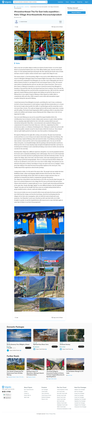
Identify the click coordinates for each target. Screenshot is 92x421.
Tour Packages (45, 389)
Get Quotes (28, 347)
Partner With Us (27, 395)
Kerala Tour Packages (79, 397)
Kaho (17, 63)
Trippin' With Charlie (52, 378)
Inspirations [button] (61, 2)
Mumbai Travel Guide (61, 395)
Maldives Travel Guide (62, 403)
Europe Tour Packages (79, 393)
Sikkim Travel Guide (61, 406)
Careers (25, 391)
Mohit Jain (70, 375)
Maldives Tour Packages (80, 389)
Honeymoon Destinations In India (64, 408)
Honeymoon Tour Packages (80, 406)
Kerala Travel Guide (61, 399)
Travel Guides (45, 391)
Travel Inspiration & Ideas (62, 389)
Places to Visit (45, 399)
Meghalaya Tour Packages (80, 399)
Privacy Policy (52, 413)
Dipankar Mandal (31, 377)
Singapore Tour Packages (80, 404)
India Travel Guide (20, 6)
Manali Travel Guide (61, 397)
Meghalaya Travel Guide (62, 404)
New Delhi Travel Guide (62, 393)
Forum (67, 2)
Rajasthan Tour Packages (80, 401)
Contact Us (26, 393)
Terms (47, 413)
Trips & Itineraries (45, 393)
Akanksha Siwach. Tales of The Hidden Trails (17, 377)
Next (84, 336)
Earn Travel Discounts (28, 389)
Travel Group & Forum (46, 395)
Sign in (86, 2)
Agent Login (26, 397)
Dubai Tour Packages (79, 395)
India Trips (27, 6)
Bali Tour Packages (79, 391)
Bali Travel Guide (60, 401)
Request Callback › (76, 12)
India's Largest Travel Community (8, 389)
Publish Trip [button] (80, 2)
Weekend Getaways (46, 397)
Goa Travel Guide (61, 391)
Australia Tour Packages (80, 403)
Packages (73, 2)
